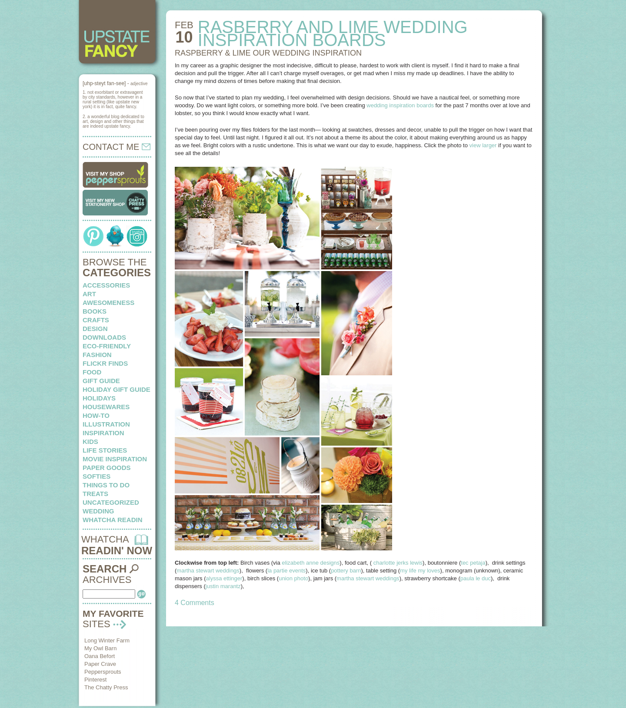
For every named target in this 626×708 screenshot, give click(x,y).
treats (95, 493)
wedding (98, 511)
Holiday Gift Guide (116, 389)
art (89, 294)
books (95, 311)
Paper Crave (100, 664)
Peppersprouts (102, 671)
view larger (483, 145)
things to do (106, 485)
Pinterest (95, 679)
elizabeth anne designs (311, 562)
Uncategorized (111, 502)
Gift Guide (101, 380)
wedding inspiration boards (400, 105)
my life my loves (420, 570)
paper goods (107, 467)
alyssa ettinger (224, 578)
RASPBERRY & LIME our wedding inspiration (268, 53)
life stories (105, 450)
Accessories (106, 285)
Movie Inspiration (115, 459)
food (92, 372)
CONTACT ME (116, 147)
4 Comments (194, 602)
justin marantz (223, 586)
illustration (106, 424)
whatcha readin (112, 519)
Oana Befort (99, 656)
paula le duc (475, 578)
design (95, 328)
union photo (293, 578)
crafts (96, 320)
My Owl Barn (100, 648)
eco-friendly (107, 346)
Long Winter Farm (107, 640)
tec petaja (473, 562)
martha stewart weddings (208, 570)
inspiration (103, 433)
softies (96, 476)
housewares (106, 406)
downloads (104, 337)
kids (90, 441)
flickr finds (105, 363)
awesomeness (108, 302)
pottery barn (346, 570)
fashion (97, 354)
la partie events (286, 570)
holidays (99, 398)
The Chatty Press (106, 687)
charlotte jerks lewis (398, 562)
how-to (96, 415)
